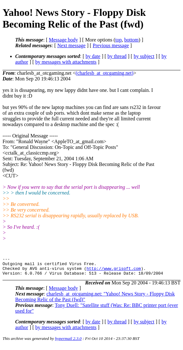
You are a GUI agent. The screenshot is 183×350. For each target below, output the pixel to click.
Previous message (111, 45)
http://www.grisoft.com (113, 271)
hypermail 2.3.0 (68, 342)
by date (92, 56)
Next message (71, 45)
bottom (131, 39)
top (118, 39)
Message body (63, 39)
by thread (117, 56)
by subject (144, 56)
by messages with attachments (66, 62)
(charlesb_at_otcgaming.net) (105, 73)
